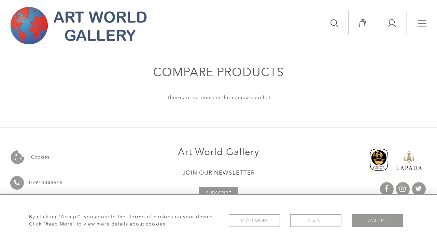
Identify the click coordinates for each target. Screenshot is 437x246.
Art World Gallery (218, 152)
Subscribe (218, 193)
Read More (254, 220)
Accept (377, 220)
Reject (316, 220)
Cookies (30, 157)
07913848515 (46, 182)
